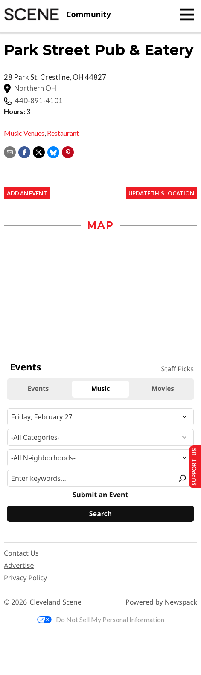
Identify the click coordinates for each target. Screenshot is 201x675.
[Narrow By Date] (100, 416)
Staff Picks (177, 368)
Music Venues (24, 133)
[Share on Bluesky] (53, 151)
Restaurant (63, 133)
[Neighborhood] (100, 457)
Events (25, 367)
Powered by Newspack (161, 602)
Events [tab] (38, 388)
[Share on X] (39, 151)
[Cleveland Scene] (57, 14)
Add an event (27, 193)
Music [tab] (100, 388)
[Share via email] (10, 151)
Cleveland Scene (55, 602)
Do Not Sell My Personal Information (100, 619)
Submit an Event (100, 494)
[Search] (100, 514)
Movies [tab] (162, 388)
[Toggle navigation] (187, 14)
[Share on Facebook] (24, 151)
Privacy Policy (25, 577)
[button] (68, 151)
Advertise (19, 565)
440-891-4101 (39, 100)
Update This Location (161, 193)
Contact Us (21, 553)
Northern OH (35, 88)
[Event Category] (100, 437)
